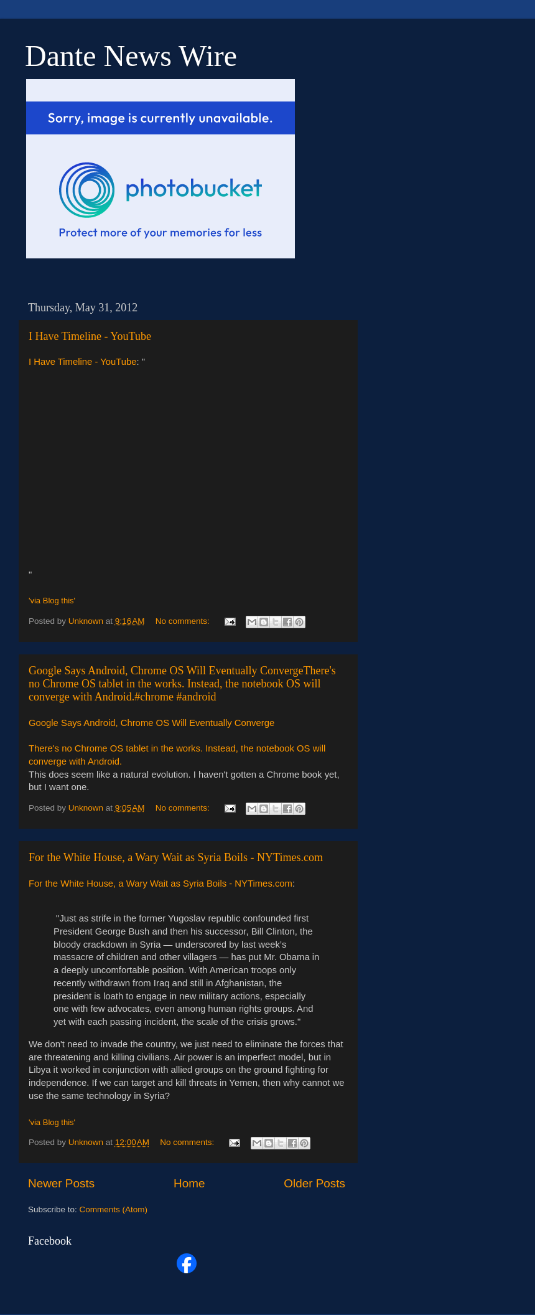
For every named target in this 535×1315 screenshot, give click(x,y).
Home (189, 1183)
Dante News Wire (131, 55)
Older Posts (314, 1183)
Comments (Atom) (114, 1209)
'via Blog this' (52, 600)
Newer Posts (61, 1183)
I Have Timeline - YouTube (90, 336)
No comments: (184, 621)
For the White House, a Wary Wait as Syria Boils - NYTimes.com (176, 857)
